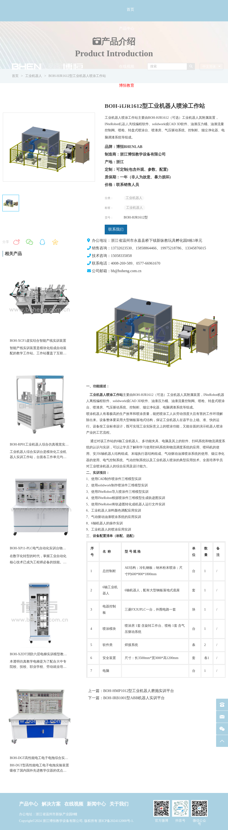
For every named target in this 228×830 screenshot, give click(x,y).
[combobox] (211, 66)
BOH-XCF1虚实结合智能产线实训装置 (38, 340)
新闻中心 (126, 104)
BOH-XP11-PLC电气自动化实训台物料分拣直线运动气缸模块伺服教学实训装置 (68, 548)
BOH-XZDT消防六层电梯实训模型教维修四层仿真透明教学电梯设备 (60, 654)
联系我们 (116, 229)
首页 (130, 9)
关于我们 (126, 123)
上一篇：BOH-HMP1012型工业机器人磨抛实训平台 (131, 691)
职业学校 (36, 667)
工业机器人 (134, 198)
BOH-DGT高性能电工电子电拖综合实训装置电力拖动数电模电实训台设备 (64, 758)
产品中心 (126, 28)
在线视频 (126, 66)
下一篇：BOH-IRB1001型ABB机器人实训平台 (126, 698)
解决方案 (126, 47)
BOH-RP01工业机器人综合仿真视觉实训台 (41, 444)
